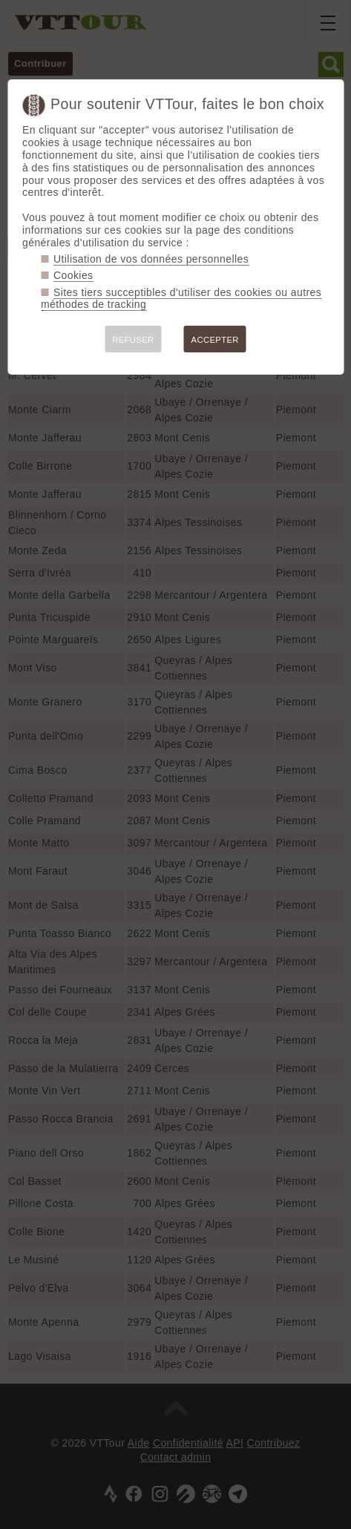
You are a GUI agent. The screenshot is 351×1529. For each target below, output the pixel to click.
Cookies (73, 275)
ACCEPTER (215, 339)
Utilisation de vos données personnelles (151, 259)
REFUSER (133, 339)
